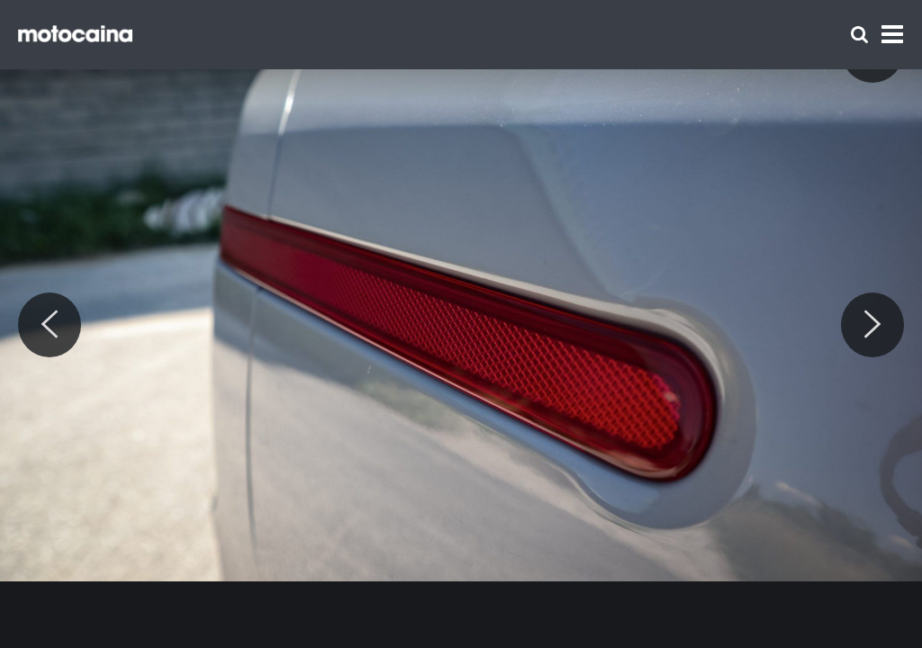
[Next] (872, 324)
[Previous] (49, 324)
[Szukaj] (859, 34)
